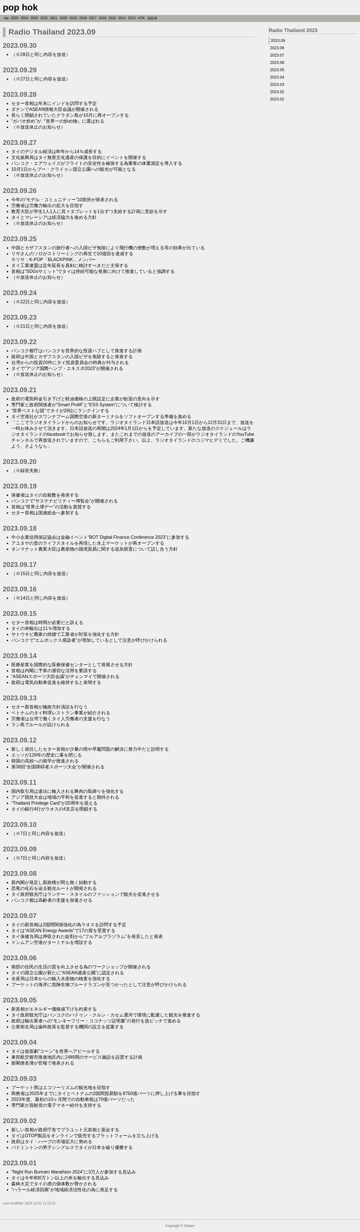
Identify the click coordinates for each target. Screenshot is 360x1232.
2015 (112, 18)
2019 (73, 18)
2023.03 (277, 84)
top (6, 18)
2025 (15, 18)
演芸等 (152, 18)
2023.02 (277, 91)
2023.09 (278, 40)
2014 (122, 18)
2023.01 (277, 99)
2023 (34, 18)
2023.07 (277, 55)
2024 (24, 18)
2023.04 (277, 77)
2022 (44, 18)
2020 (63, 18)
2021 (54, 18)
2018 (83, 18)
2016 (102, 18)
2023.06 (277, 62)
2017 (92, 18)
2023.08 (277, 48)
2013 (132, 18)
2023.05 (277, 70)
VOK (141, 18)
